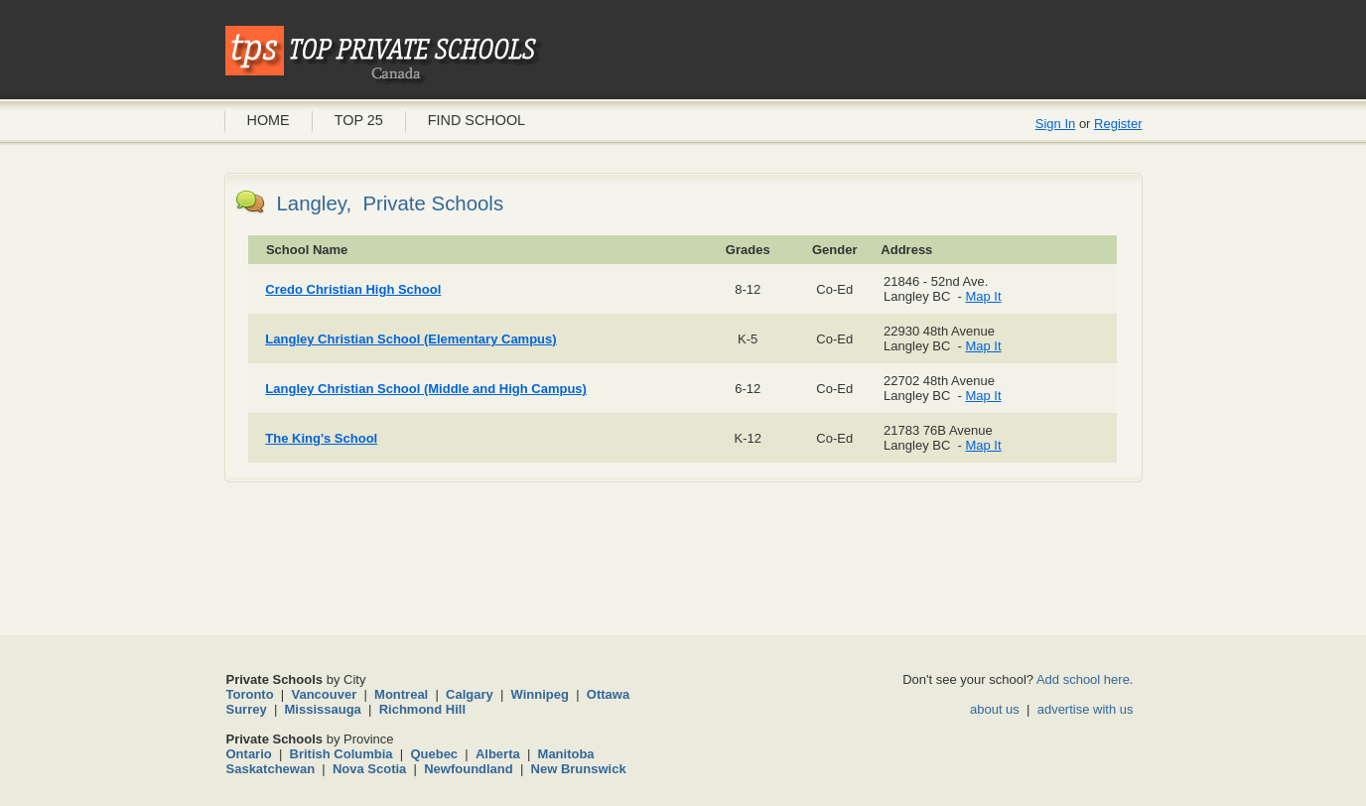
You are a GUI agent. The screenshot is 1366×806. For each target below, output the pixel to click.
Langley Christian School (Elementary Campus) (410, 339)
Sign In (1055, 123)
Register (1118, 123)
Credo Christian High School (353, 289)
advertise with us (1085, 709)
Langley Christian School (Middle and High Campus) (426, 388)
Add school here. (1085, 679)
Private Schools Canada (383, 54)
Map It (983, 296)
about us (995, 709)
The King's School (321, 438)
